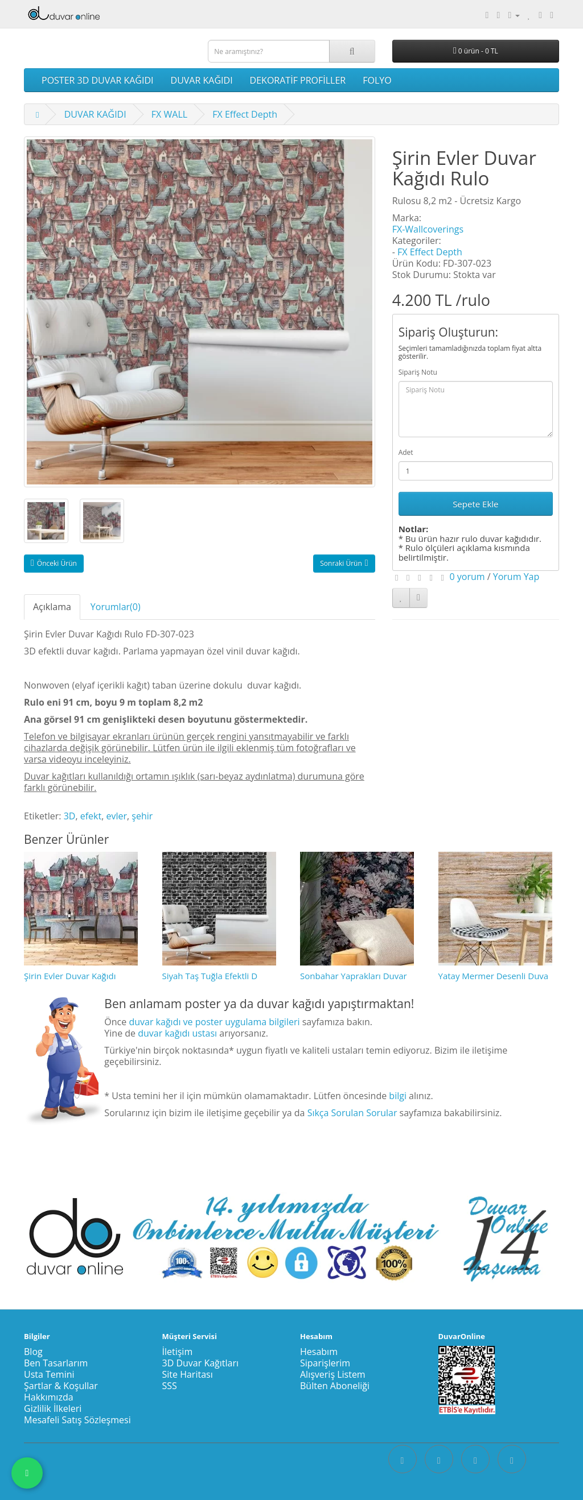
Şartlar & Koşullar (61, 1385)
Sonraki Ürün (344, 563)
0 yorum (467, 576)
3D (70, 816)
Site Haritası (187, 1374)
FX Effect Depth (244, 114)
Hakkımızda (48, 1397)
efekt (90, 816)
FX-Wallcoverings (427, 229)
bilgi (398, 1095)
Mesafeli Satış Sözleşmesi (77, 1420)
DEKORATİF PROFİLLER (298, 80)
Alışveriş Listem (333, 1374)
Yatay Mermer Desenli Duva (493, 975)
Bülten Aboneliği (334, 1385)
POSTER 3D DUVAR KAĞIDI (98, 80)
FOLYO (377, 80)
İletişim (177, 1351)
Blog (33, 1351)
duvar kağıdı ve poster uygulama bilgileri (214, 1022)
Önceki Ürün (54, 563)
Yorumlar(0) (116, 606)
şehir (142, 816)
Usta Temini (49, 1374)
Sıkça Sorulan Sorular (352, 1113)
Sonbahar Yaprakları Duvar (353, 975)
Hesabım (319, 1351)
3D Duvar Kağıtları (200, 1363)
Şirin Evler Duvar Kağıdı (70, 975)
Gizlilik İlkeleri (52, 1408)
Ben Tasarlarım (56, 1363)
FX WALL (169, 114)
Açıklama (52, 606)
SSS (169, 1385)
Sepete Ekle (475, 503)
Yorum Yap (516, 576)
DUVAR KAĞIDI (202, 80)
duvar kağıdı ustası (177, 1033)
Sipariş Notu (418, 372)
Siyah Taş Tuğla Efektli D (210, 975)
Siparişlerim (325, 1363)
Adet (406, 452)
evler (116, 816)
